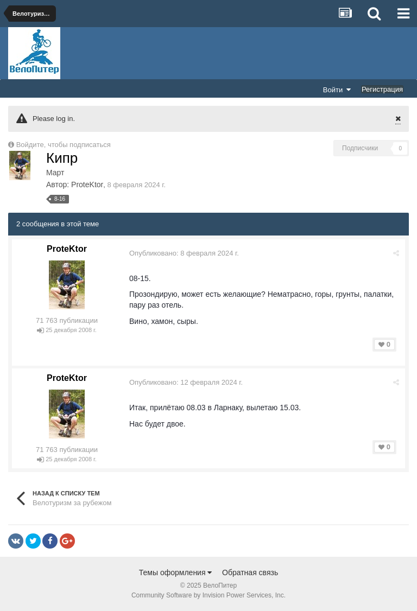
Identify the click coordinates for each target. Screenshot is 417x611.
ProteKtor (87, 184)
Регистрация (382, 89)
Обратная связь (250, 572)
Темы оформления (175, 572)
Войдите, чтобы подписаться (63, 145)
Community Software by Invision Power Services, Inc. (208, 595)
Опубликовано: (184, 253)
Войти (337, 89)
